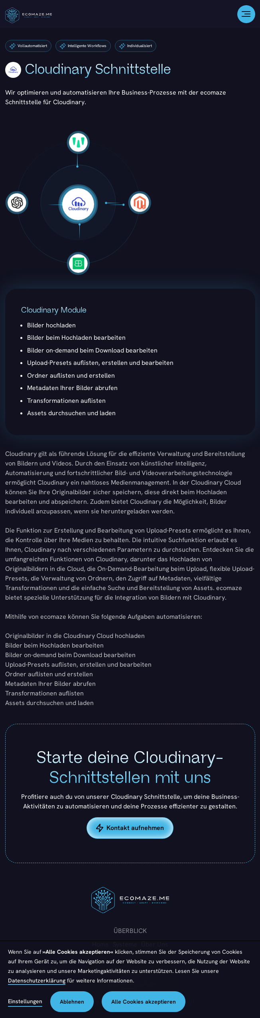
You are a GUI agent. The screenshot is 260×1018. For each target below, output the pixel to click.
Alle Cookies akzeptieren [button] (143, 1001)
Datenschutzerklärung (36, 980)
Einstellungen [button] (25, 1001)
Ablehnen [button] (72, 1001)
